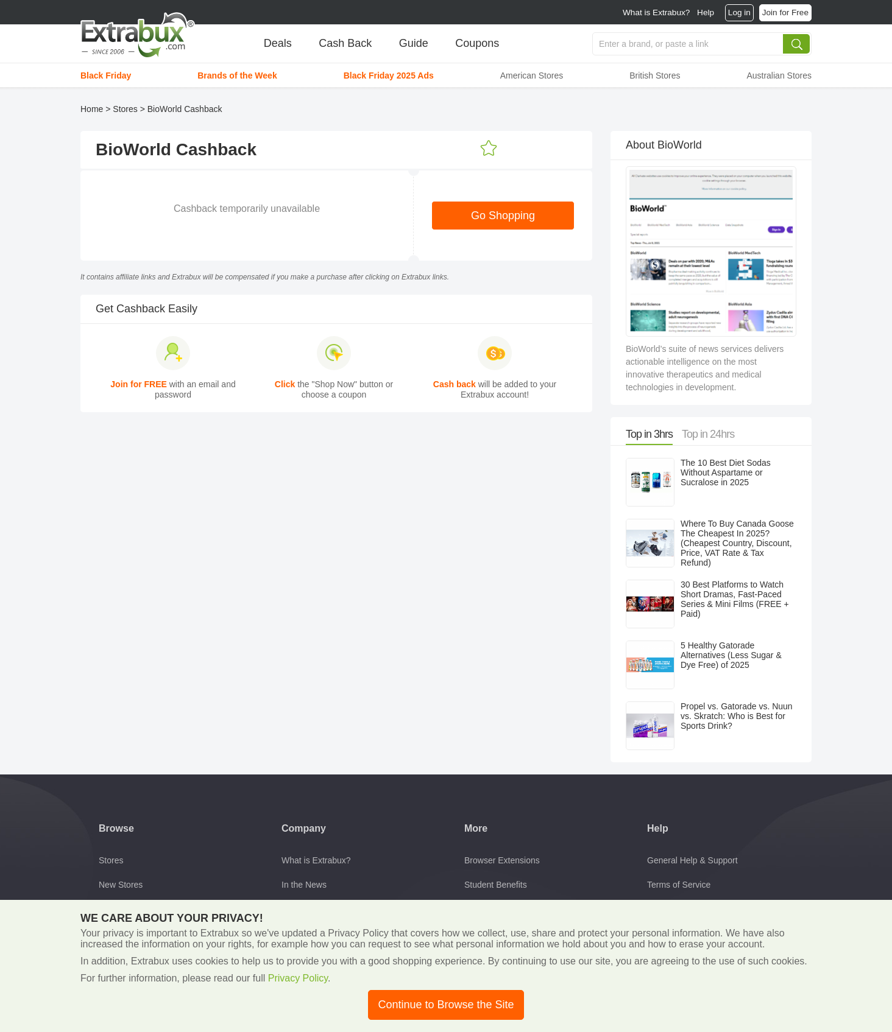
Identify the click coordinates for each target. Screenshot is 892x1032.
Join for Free (785, 12)
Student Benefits (495, 885)
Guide (413, 43)
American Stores (531, 75)
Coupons (477, 43)
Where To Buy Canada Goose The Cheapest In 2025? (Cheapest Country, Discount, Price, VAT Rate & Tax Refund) (737, 543)
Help (705, 12)
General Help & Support (692, 860)
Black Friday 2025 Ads (389, 75)
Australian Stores (779, 75)
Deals (278, 43)
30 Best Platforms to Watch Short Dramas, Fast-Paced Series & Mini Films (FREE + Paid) (735, 599)
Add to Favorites (489, 148)
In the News (304, 885)
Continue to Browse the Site (446, 1005)
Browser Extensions (502, 860)
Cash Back (345, 43)
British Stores (654, 75)
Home (91, 109)
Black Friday (105, 75)
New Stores (121, 885)
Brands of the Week (237, 75)
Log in (739, 12)
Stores (125, 109)
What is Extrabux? (656, 12)
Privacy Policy (298, 978)
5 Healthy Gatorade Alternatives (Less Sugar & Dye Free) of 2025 (731, 655)
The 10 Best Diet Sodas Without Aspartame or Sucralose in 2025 (726, 472)
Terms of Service (678, 885)
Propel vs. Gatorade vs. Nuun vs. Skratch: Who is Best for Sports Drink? (737, 716)
